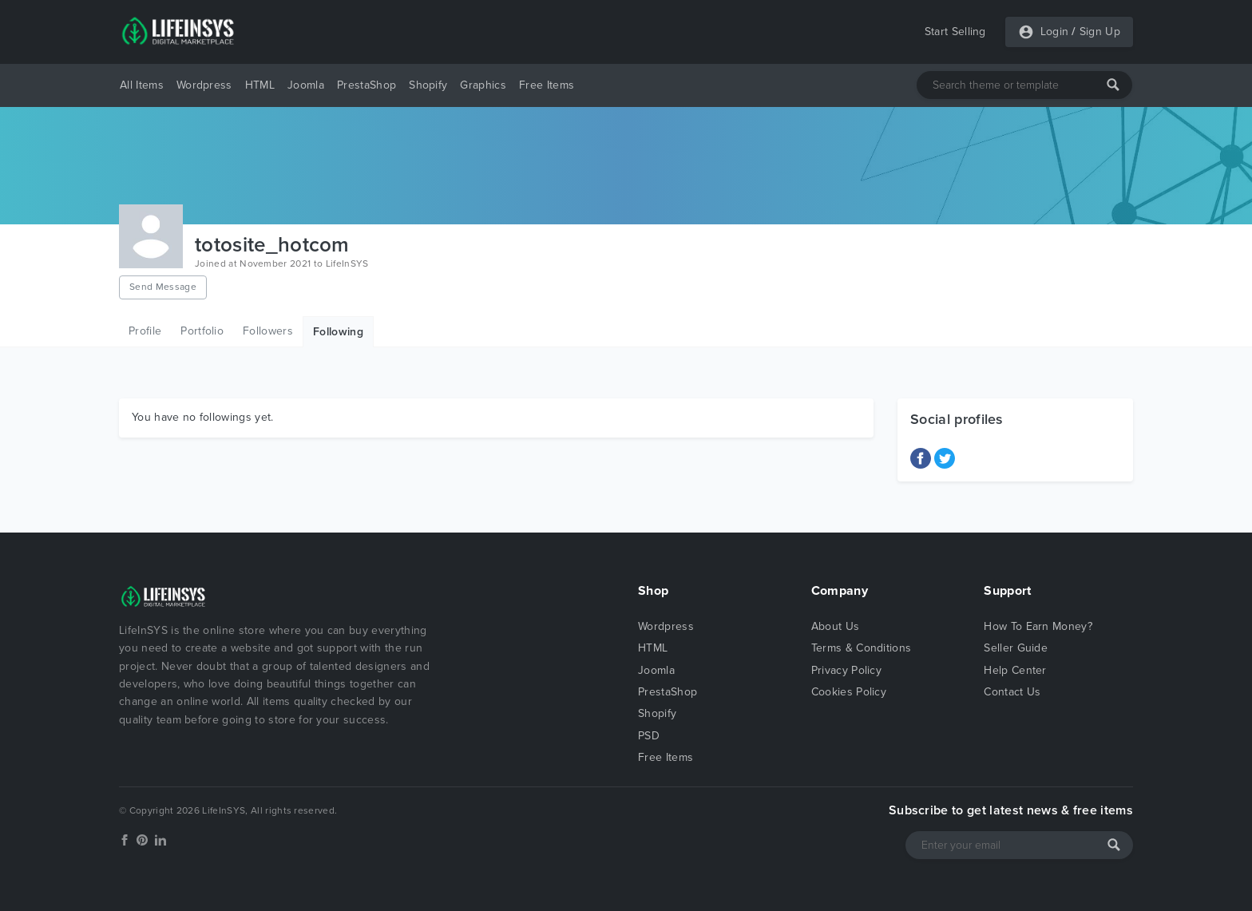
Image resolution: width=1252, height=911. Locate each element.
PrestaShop (366, 85)
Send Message (162, 286)
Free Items (546, 85)
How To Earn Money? (1038, 626)
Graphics (483, 85)
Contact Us (1012, 692)
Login (1054, 31)
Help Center (1015, 670)
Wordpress (204, 85)
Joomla (305, 85)
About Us (835, 626)
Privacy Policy (846, 670)
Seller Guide (1016, 648)
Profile (145, 331)
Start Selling (955, 31)
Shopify (428, 85)
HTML (260, 85)
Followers (268, 331)
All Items (142, 85)
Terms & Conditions (861, 648)
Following (338, 332)
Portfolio (202, 331)
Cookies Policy (848, 692)
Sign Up (1100, 31)
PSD (649, 736)
